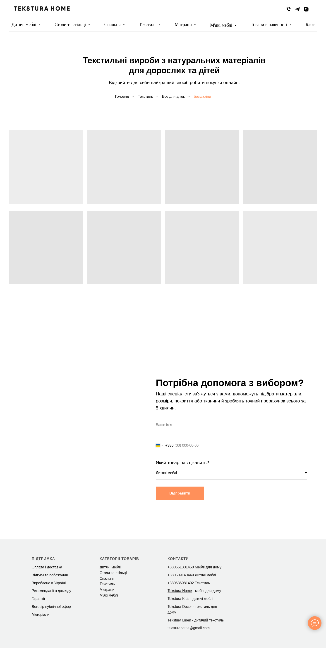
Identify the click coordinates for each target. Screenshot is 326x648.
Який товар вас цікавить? (183, 462)
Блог (310, 24)
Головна (122, 96)
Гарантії (38, 599)
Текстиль (148, 24)
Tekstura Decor (180, 607)
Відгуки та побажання (50, 575)
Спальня (113, 24)
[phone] (288, 9)
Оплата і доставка (47, 567)
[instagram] (306, 9)
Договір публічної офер (51, 607)
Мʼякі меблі (221, 25)
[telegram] (297, 9)
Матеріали (40, 614)
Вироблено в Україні (49, 583)
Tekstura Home (180, 591)
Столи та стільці (71, 24)
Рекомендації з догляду (51, 591)
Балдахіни (202, 96)
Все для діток (173, 96)
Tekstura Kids (178, 599)
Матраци (184, 24)
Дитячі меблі (24, 24)
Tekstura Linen (179, 620)
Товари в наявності (269, 24)
